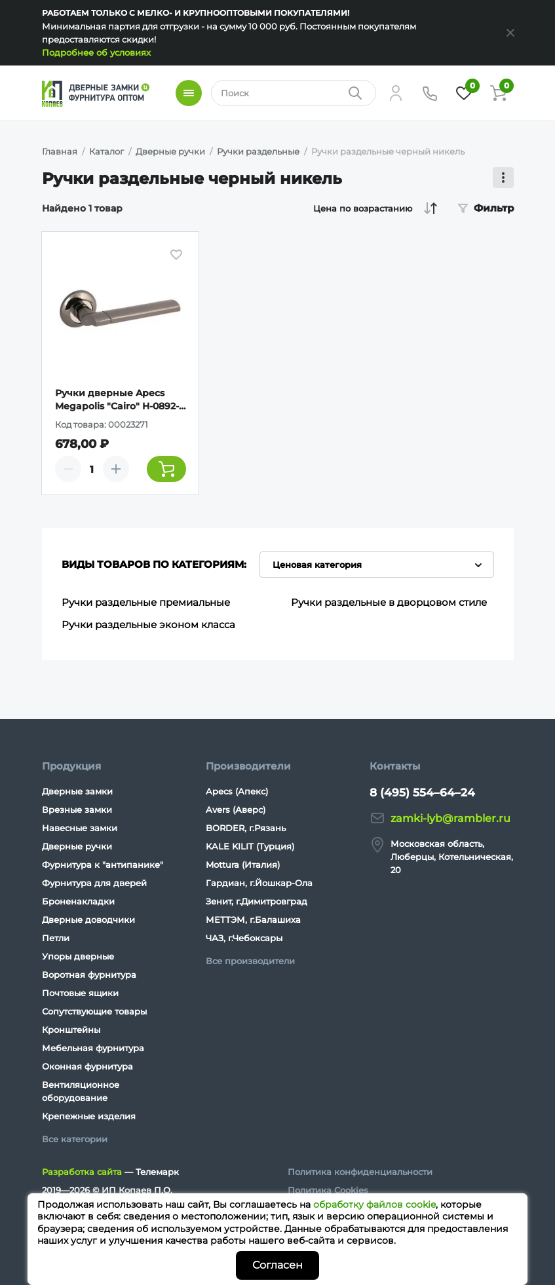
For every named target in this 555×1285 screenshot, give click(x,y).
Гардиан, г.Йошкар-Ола (259, 883)
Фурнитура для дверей (94, 883)
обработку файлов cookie (374, 1204)
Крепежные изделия (89, 1116)
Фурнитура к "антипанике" (102, 864)
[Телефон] (430, 93)
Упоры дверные (78, 956)
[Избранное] (464, 93)
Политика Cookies (328, 1190)
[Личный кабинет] (395, 93)
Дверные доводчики (88, 919)
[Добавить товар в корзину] (166, 469)
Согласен (277, 1265)
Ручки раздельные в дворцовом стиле (389, 602)
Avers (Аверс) (235, 809)
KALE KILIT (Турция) (250, 846)
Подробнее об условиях (96, 52)
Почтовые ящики (80, 993)
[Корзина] (498, 93)
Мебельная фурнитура (93, 1048)
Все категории (74, 1139)
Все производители (250, 961)
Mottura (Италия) (243, 864)
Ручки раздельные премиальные (146, 602)
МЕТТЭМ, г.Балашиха (253, 919)
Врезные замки (77, 809)
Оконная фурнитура (87, 1066)
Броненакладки (78, 901)
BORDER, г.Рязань (246, 828)
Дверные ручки (77, 846)
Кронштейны (71, 1029)
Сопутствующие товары (94, 1011)
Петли (55, 938)
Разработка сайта (82, 1171)
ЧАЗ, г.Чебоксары (244, 938)
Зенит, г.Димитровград (256, 901)
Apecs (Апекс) (237, 791)
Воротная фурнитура (89, 974)
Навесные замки (79, 828)
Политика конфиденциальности (360, 1171)
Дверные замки (77, 791)
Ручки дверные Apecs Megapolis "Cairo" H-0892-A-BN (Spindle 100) (117, 400)
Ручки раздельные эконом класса (148, 624)
